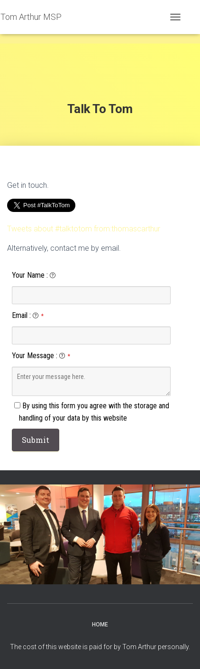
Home (100, 624)
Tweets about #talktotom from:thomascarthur (83, 228)
